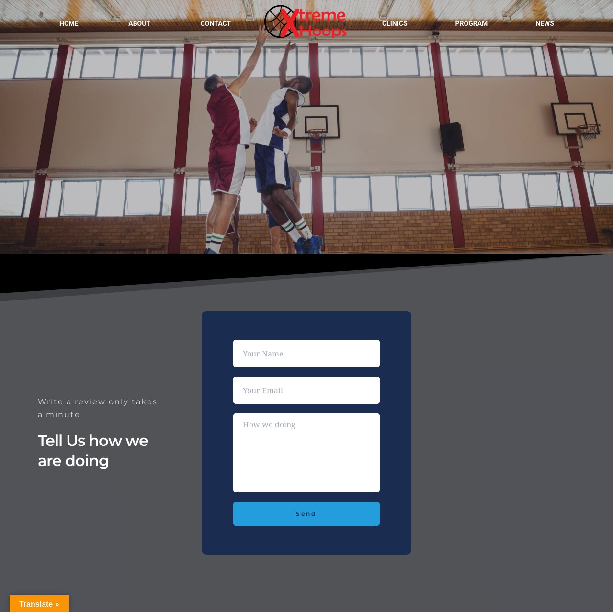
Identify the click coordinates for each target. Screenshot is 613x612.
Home (69, 23)
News (544, 23)
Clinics (395, 23)
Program (471, 23)
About (139, 23)
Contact (216, 23)
